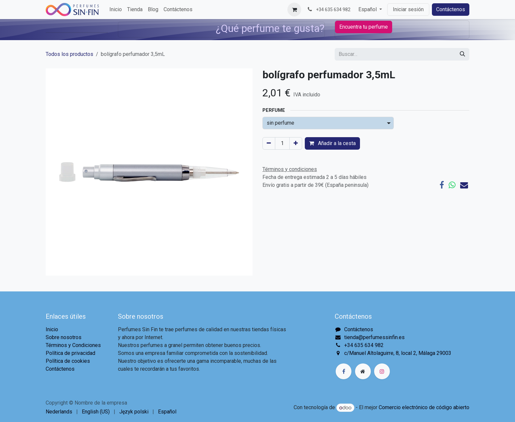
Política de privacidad (70, 353)
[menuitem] (115, 9)
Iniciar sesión (408, 9)
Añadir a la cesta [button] (332, 143)
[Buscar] (462, 54)
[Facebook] (441, 185)
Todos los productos (69, 54)
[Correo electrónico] (464, 185)
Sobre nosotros (63, 337)
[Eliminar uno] (268, 143)
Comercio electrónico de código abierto (424, 408)
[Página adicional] (363, 371)
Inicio (52, 329)
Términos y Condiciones (73, 345)
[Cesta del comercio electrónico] (294, 9)
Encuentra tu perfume (363, 27)
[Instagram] (382, 371)
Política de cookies (68, 361)
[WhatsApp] (452, 185)
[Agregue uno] (295, 143)
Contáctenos (450, 9)
